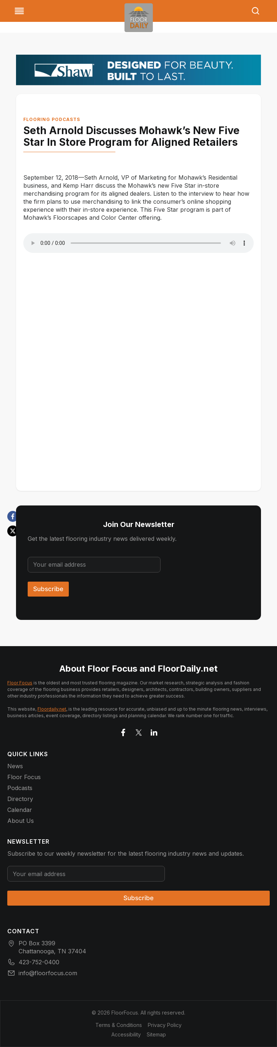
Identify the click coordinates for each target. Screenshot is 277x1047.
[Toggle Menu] (19, 11)
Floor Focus (19, 682)
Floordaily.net (51, 709)
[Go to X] (138, 731)
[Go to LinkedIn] (154, 731)
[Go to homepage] (138, 17)
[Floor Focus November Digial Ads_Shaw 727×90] (138, 70)
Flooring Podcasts (51, 119)
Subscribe (48, 589)
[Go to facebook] (123, 731)
